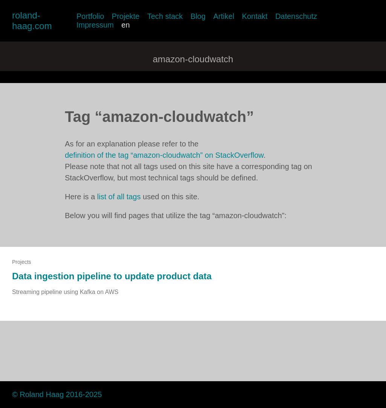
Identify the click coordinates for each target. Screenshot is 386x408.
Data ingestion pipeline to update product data (111, 276)
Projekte (125, 16)
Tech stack (164, 16)
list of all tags (119, 196)
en (125, 25)
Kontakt (255, 16)
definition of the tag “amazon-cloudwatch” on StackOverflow (164, 155)
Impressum (95, 25)
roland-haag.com (32, 20)
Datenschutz (296, 16)
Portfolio (90, 16)
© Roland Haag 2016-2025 (57, 394)
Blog (197, 16)
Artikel (223, 16)
